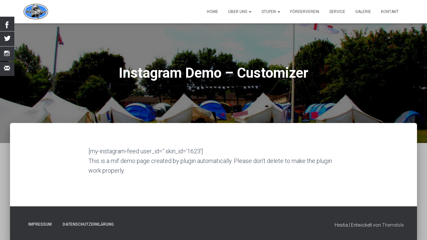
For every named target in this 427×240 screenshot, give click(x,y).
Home (212, 11)
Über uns (240, 11)
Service (337, 11)
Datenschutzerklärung (88, 224)
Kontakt (390, 11)
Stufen (271, 11)
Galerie (363, 11)
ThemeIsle (393, 225)
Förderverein (304, 11)
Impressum (40, 224)
